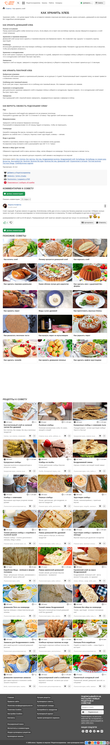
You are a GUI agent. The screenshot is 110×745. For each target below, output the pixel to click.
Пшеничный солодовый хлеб (86, 677)
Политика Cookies (14, 709)
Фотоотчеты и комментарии (18, 728)
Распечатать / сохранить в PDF (18, 179)
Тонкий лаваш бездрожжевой (51, 607)
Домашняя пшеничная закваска (17, 677)
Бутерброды (80, 159)
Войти (99, 3)
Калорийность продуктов (47, 709)
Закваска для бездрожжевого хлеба (19, 642)
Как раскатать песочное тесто (16, 335)
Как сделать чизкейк (12, 360)
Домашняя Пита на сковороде (16, 607)
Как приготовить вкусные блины (88, 311)
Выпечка (26, 161)
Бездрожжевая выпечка (51, 159)
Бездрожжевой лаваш (83, 462)
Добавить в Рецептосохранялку (18, 172)
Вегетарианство (17, 161)
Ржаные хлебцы (46, 497)
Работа (51, 3)
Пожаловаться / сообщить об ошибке (20, 182)
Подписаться (90, 712)
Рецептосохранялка (33, 3)
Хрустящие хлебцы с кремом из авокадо (87, 533)
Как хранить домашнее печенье (52, 360)
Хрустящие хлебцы (82, 497)
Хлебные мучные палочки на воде (53, 642)
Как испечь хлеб (11, 259)
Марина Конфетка (14, 205)
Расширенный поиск (16, 724)
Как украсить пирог (82, 335)
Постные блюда (8, 163)
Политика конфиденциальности (20, 705)
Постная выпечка (94, 161)
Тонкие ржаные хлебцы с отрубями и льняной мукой (20, 533)
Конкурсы (59, 3)
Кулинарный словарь (45, 705)
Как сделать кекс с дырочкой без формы (88, 285)
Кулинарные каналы (16, 736)
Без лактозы (30, 159)
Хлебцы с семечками (13, 497)
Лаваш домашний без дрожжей (52, 532)
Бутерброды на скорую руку (96, 159)
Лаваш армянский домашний (51, 570)
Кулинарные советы (45, 701)
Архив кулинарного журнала (48, 717)
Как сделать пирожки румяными (18, 284)
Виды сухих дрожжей (48, 311)
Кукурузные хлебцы (12, 462)
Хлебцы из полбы (46, 462)
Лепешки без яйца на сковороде (87, 607)
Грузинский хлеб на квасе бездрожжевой (85, 571)
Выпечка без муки (37, 161)
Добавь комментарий (13, 194)
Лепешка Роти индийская (84, 642)
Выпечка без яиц (50, 161)
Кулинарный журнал (45, 713)
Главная (11, 697)
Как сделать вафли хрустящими (87, 360)
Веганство (6, 161)
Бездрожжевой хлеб (68, 159)
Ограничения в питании (78, 161)
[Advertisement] (55, 381)
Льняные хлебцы (46, 425)
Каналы (44, 3)
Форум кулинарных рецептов (19, 732)
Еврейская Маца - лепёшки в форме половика (19, 571)
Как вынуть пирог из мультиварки (53, 335)
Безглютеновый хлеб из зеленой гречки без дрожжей (18, 426)
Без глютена (20, 159)
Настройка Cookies (15, 713)
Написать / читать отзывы (16, 176)
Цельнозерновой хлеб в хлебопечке (54, 677)
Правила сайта (13, 701)
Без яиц (39, 159)
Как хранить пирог (12, 311)
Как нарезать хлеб (81, 259)
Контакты (11, 717)
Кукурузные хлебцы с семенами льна (90, 425)
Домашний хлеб (63, 161)
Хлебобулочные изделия (24, 163)
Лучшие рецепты (43, 697)
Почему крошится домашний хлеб (53, 259)
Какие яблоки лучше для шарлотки (54, 284)
